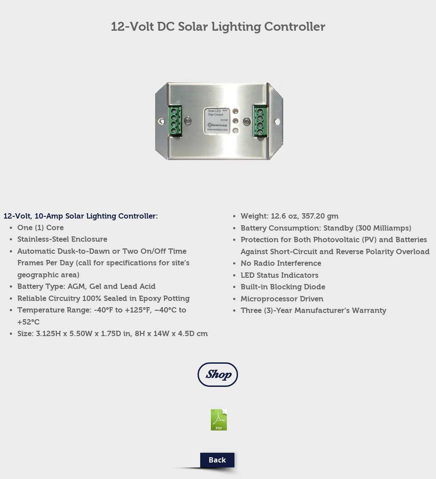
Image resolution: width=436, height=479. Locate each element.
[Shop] (218, 374)
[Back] (217, 460)
